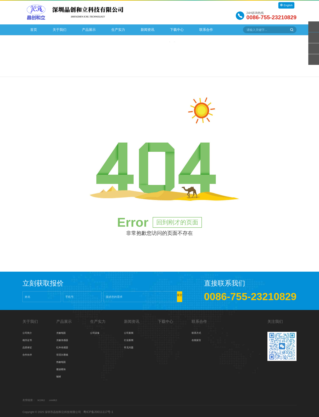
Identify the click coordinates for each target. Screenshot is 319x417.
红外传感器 (63, 346)
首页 (33, 29)
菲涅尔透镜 (63, 353)
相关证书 (28, 338)
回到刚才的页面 (177, 220)
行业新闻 (130, 338)
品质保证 (28, 346)
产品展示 (89, 29)
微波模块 (62, 367)
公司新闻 (130, 331)
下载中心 (177, 29)
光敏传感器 (63, 338)
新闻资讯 (147, 29)
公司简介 (28, 331)
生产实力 (118, 29)
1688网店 (56, 398)
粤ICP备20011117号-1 (103, 410)
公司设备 (96, 331)
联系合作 (206, 29)
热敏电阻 (62, 360)
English (286, 5)
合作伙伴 (28, 353)
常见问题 (130, 346)
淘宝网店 (42, 398)
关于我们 (59, 29)
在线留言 (198, 338)
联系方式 (198, 331)
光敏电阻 (62, 331)
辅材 (59, 375)
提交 (169, 295)
